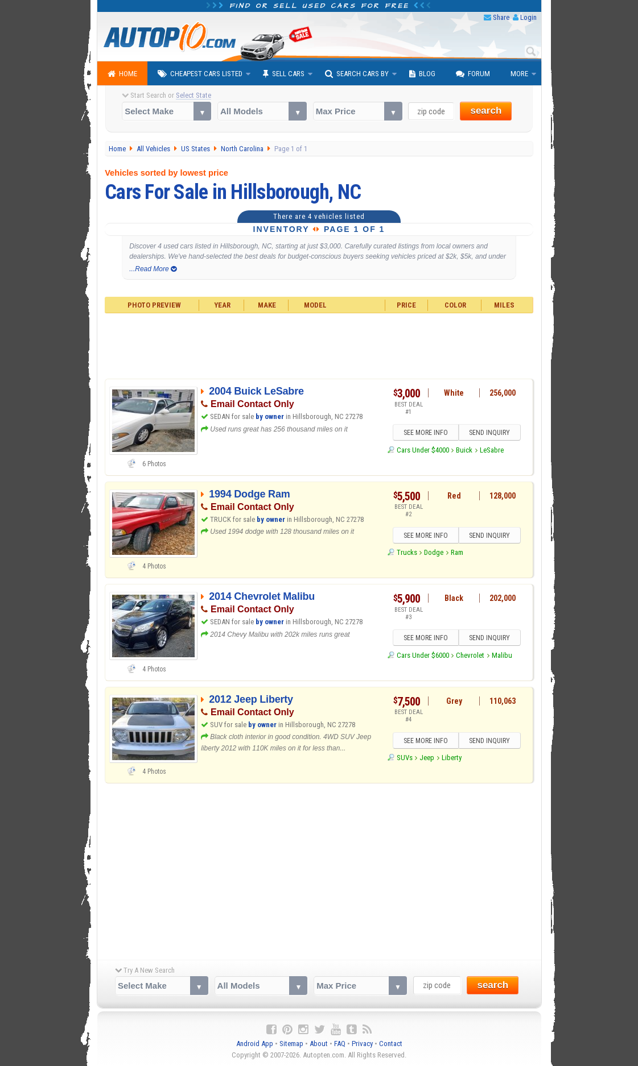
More (519, 73)
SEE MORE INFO (425, 433)
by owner (270, 416)
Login (528, 17)
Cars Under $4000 (423, 450)
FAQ (339, 1043)
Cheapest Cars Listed (200, 74)
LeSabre (492, 450)
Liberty (452, 758)
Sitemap (291, 1043)
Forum (473, 74)
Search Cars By (357, 74)
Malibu (502, 655)
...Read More (152, 269)
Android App (254, 1043)
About (319, 1043)
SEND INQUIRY (490, 433)
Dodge (433, 553)
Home (122, 74)
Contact (390, 1043)
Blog (422, 74)
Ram (457, 553)
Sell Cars (283, 74)
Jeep (426, 758)
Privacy (362, 1043)
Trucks (407, 553)
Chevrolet (470, 655)
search (485, 110)
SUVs (405, 758)
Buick (464, 450)
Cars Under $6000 (423, 655)
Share (501, 17)
